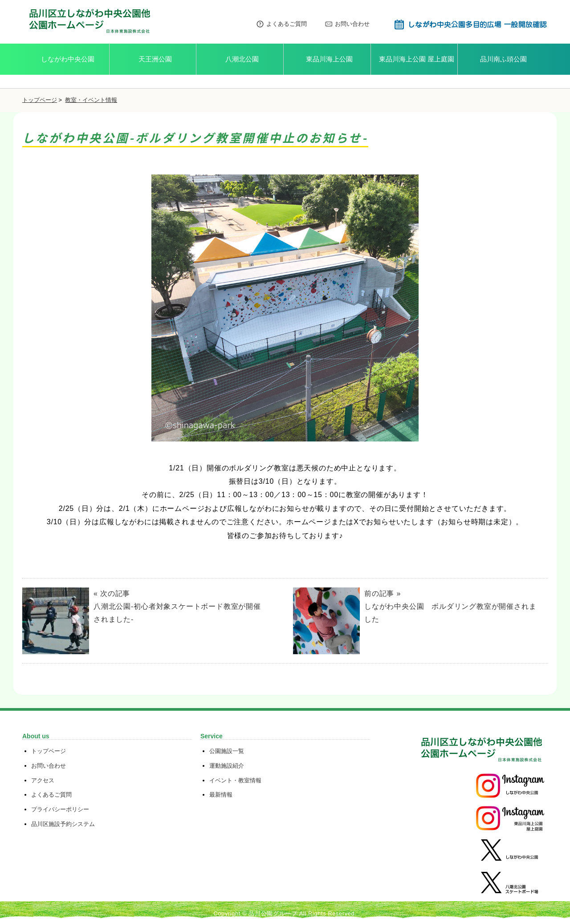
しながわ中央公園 (67, 59)
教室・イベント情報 (91, 100)
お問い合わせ (347, 24)
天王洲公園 (155, 59)
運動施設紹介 (226, 765)
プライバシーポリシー (60, 809)
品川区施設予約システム (63, 824)
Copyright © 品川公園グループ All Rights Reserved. (284, 913)
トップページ (39, 100)
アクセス (42, 780)
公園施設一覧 (226, 751)
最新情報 (220, 794)
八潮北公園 (242, 59)
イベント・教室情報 (235, 780)
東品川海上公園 (329, 59)
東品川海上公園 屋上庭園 (416, 59)
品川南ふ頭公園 (503, 59)
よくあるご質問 (281, 24)
